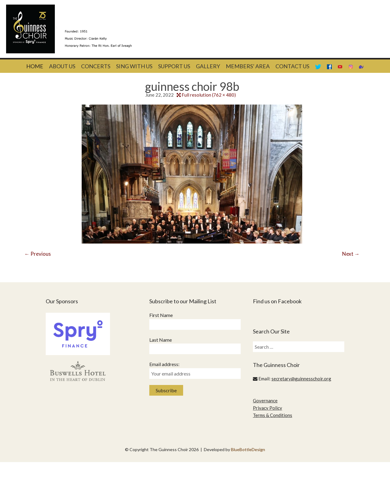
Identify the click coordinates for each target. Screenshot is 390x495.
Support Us (174, 66)
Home (34, 66)
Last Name (160, 340)
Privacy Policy (267, 408)
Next (351, 254)
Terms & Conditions (272, 415)
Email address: (164, 364)
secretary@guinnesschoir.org (301, 378)
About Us (62, 66)
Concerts (95, 66)
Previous (37, 254)
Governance (265, 400)
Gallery (208, 66)
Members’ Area (248, 66)
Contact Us (292, 66)
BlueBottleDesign (248, 449)
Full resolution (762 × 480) (209, 95)
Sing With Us (134, 66)
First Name (161, 315)
